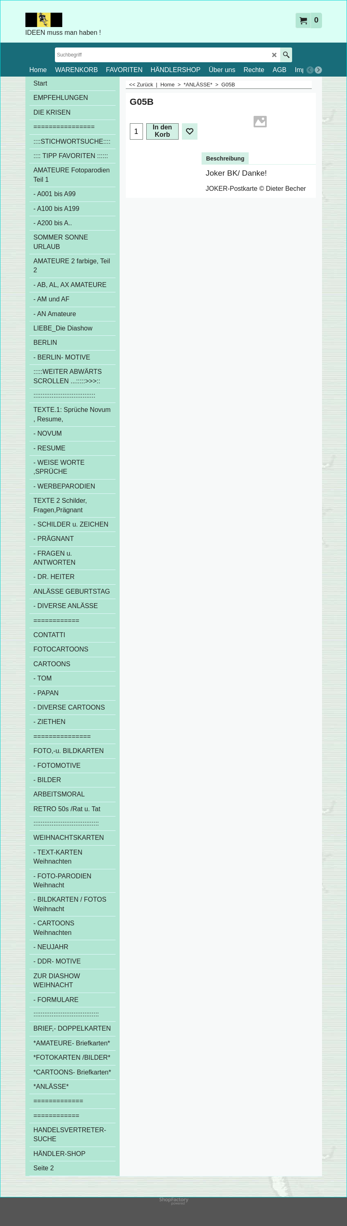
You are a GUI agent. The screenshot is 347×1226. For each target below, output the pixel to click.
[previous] (310, 70)
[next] (318, 70)
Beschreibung (225, 158)
